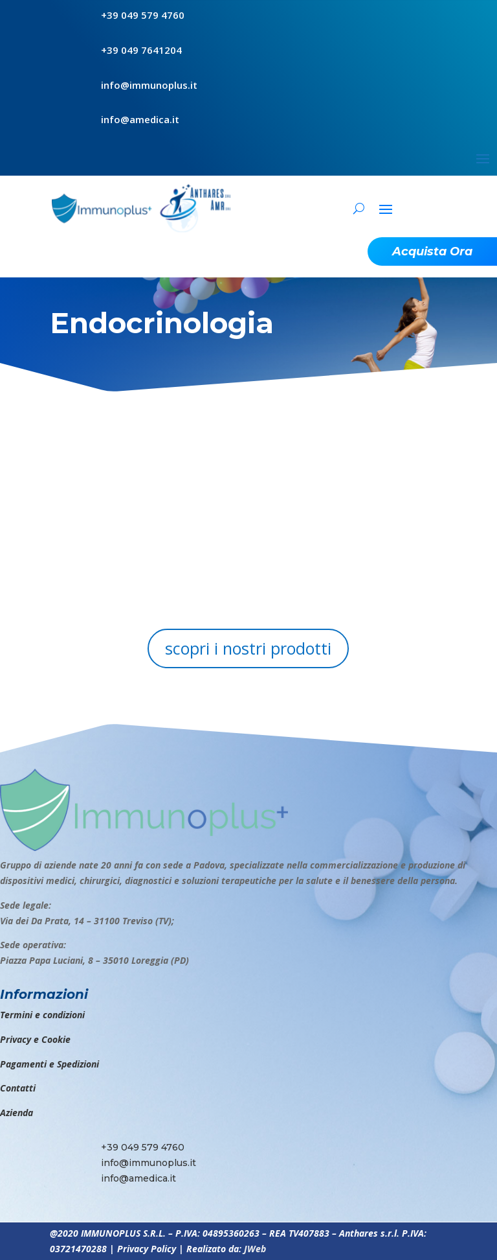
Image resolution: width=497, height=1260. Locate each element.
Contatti (18, 1088)
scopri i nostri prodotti (248, 648)
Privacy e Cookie (35, 1039)
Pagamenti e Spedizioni (49, 1064)
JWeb (255, 1248)
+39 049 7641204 (141, 49)
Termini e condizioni (42, 1015)
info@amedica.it (140, 119)
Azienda (16, 1112)
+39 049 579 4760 (142, 14)
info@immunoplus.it (149, 84)
